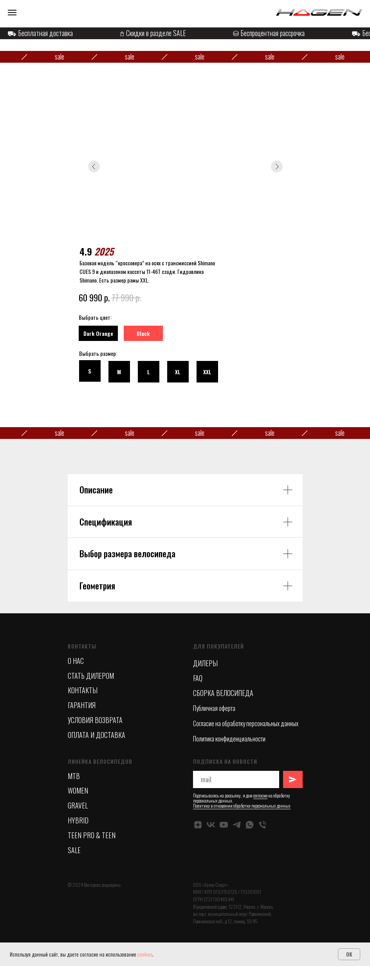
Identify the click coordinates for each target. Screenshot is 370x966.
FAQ (197, 678)
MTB (74, 776)
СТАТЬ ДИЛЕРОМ (91, 676)
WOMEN (78, 790)
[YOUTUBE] (224, 825)
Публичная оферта (214, 708)
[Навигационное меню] (12, 12)
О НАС (76, 661)
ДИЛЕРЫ (205, 663)
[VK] (211, 825)
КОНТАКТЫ (82, 690)
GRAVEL (78, 805)
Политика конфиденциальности (229, 738)
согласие (260, 795)
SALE (74, 850)
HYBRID (78, 820)
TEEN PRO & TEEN (92, 835)
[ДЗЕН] (198, 825)
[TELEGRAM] (237, 825)
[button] (148, 371)
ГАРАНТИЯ (82, 705)
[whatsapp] (249, 825)
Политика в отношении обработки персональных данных (242, 805)
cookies (144, 954)
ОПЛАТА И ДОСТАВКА (96, 735)
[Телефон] (262, 825)
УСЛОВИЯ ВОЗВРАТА (95, 720)
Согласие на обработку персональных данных (245, 723)
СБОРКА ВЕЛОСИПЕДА (223, 693)
